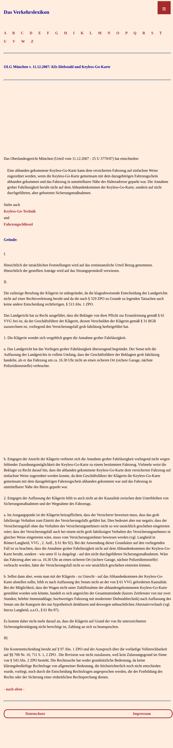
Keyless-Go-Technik (20, 211)
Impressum (142, 714)
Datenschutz (35, 714)
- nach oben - (14, 689)
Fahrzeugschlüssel (18, 224)
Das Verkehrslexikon (26, 12)
